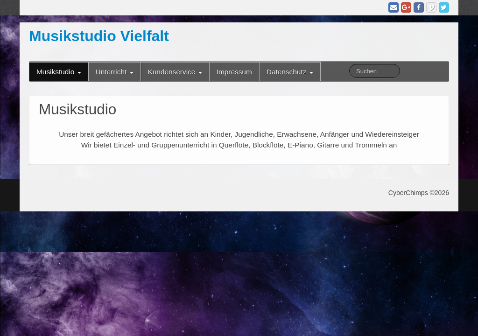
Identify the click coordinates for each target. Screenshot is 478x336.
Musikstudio (58, 72)
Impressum (234, 72)
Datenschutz (290, 72)
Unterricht (115, 72)
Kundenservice (175, 72)
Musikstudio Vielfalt (99, 36)
